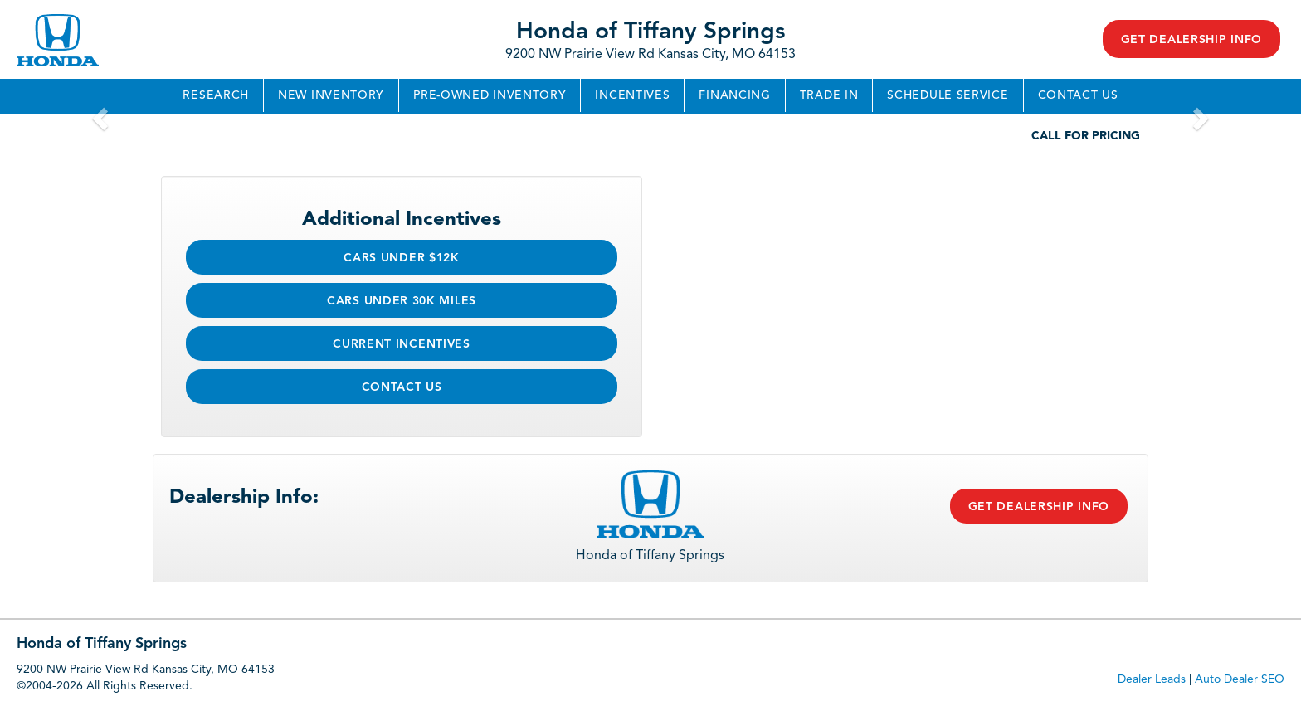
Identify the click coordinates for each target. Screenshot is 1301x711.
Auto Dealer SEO (1239, 679)
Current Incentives (401, 344)
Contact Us (1078, 95)
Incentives (632, 95)
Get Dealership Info (1191, 40)
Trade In (829, 95)
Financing (734, 95)
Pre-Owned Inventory (489, 95)
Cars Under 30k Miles (401, 301)
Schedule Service (947, 95)
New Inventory (331, 95)
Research (216, 95)
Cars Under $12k (402, 258)
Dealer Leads (1152, 679)
